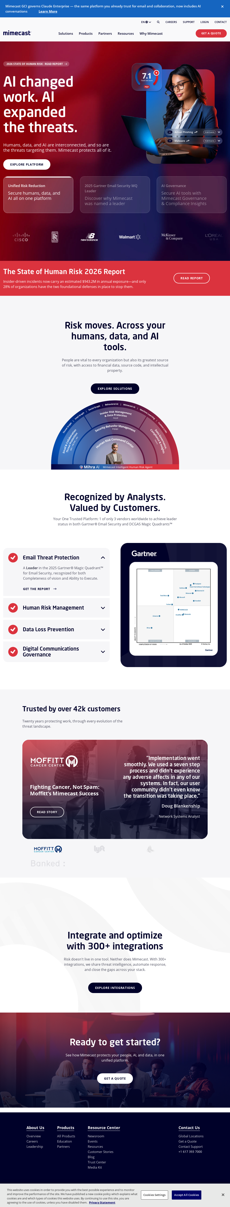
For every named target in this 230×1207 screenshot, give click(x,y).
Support (189, 22)
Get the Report (36, 589)
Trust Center (97, 1162)
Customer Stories (100, 1151)
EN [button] (146, 22)
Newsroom (96, 1136)
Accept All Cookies (186, 1195)
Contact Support (191, 1146)
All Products (66, 1136)
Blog (91, 1157)
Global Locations (191, 1136)
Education (64, 1141)
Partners (63, 1146)
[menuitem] (65, 36)
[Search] (158, 22)
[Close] (222, 6)
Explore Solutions (115, 388)
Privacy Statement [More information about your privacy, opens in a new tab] (102, 1202)
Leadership (34, 1146)
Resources (95, 1146)
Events (93, 1141)
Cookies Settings (154, 1195)
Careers (171, 22)
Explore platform (26, 164)
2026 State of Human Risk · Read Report (35, 64)
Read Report (191, 278)
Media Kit (95, 1167)
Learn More (48, 11)
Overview (33, 1136)
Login (204, 22)
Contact (221, 22)
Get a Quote (211, 33)
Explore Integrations (115, 988)
